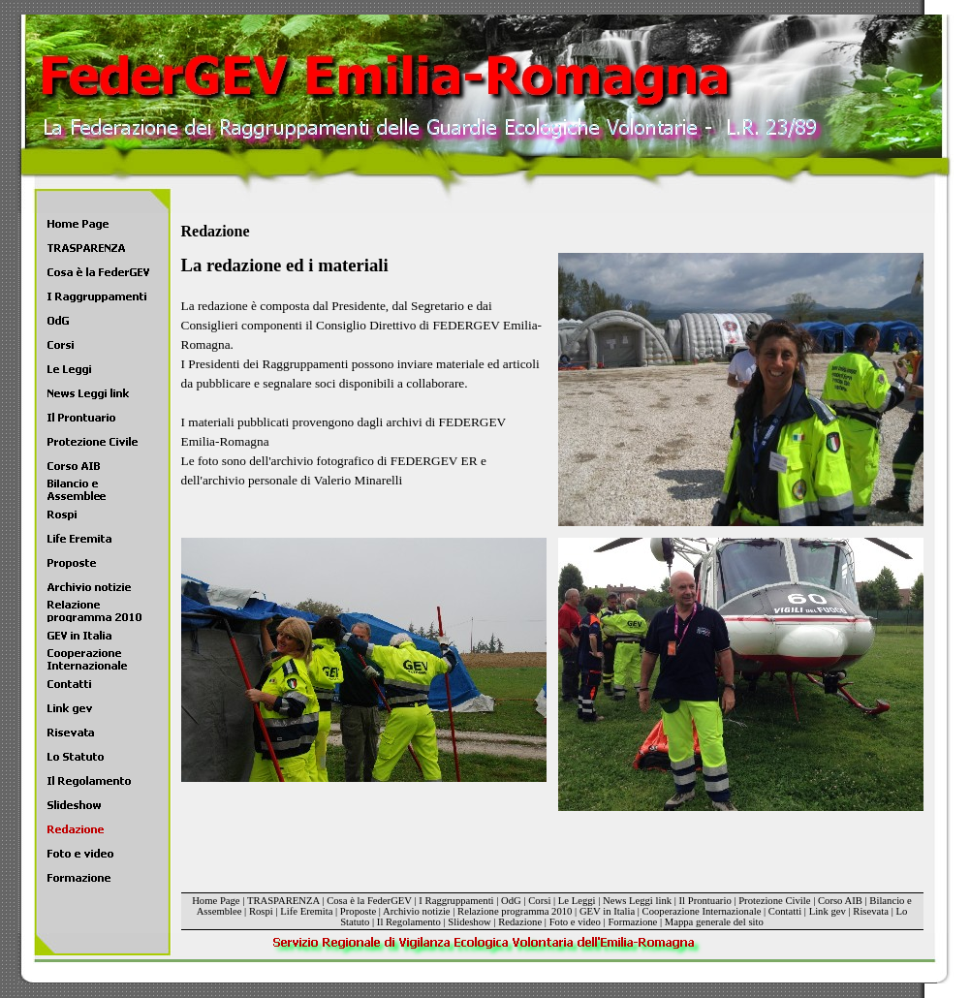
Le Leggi (577, 900)
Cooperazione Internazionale (702, 911)
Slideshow (469, 922)
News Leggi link (637, 900)
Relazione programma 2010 (514, 911)
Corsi (539, 900)
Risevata (871, 911)
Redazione (520, 922)
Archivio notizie (417, 911)
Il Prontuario (705, 900)
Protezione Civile (774, 900)
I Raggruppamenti (456, 900)
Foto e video (575, 922)
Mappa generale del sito (714, 922)
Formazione (632, 922)
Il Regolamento (409, 922)
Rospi (261, 911)
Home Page (215, 900)
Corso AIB (840, 900)
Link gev (827, 911)
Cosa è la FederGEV (369, 900)
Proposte (358, 911)
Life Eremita (306, 911)
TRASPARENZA (283, 900)
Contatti (784, 911)
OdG (511, 900)
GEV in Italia (607, 911)
